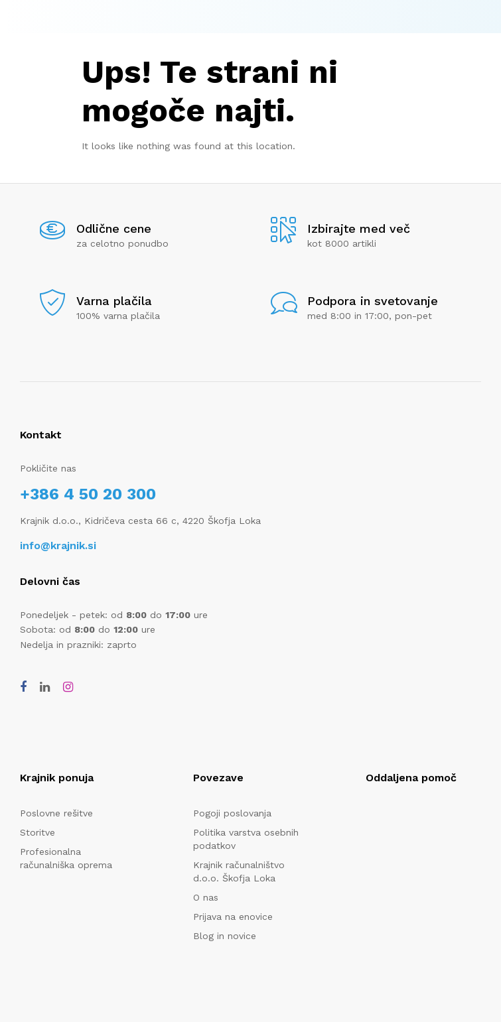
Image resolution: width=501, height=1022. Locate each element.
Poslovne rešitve (56, 813)
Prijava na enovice (233, 916)
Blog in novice (224, 935)
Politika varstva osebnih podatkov (246, 839)
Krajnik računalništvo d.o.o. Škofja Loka (239, 871)
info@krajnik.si (58, 545)
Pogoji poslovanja (232, 813)
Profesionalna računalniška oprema (66, 858)
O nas (205, 897)
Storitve (37, 832)
